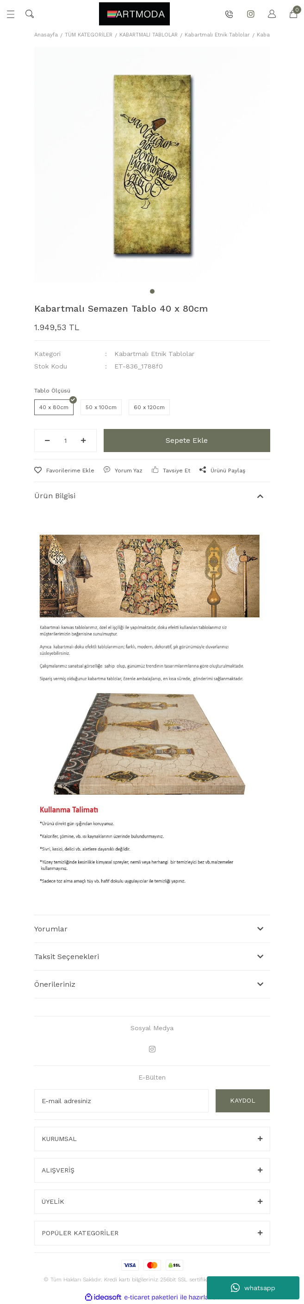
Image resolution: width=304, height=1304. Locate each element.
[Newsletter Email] (121, 851)
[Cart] (288, 14)
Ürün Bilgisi (54, 246)
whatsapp (253, 1288)
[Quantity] (65, 191)
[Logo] (134, 13)
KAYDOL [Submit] (242, 851)
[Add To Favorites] (64, 221)
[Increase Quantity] (83, 191)
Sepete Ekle (187, 191)
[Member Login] (267, 14)
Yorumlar (51, 679)
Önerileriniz (54, 734)
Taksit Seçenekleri (66, 707)
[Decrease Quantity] (47, 191)
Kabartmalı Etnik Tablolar (154, 104)
